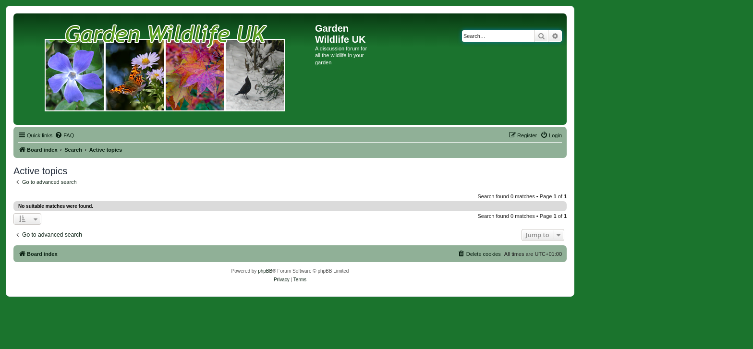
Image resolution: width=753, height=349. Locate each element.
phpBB (265, 271)
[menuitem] (64, 135)
